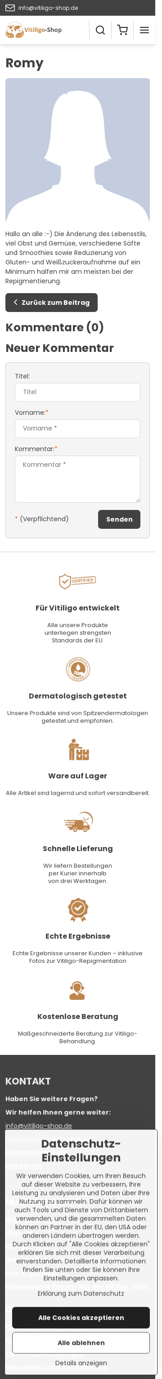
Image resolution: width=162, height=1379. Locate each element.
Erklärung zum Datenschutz (81, 1327)
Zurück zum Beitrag (50, 302)
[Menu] (144, 30)
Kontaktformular (35, 1152)
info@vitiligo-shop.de (38, 1125)
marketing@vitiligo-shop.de (48, 1138)
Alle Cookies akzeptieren (81, 1352)
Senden (119, 519)
